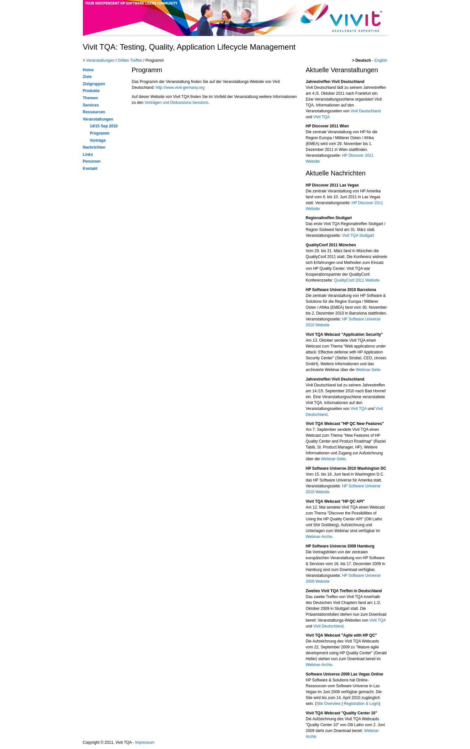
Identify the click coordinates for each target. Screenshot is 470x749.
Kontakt (90, 168)
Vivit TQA (321, 117)
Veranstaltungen (100, 60)
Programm (99, 133)
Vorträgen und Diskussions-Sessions (176, 102)
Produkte (91, 91)
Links (88, 154)
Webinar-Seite (368, 369)
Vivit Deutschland (366, 111)
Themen (90, 98)
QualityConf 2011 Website (356, 280)
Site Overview (328, 703)
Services (91, 105)
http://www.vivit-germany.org (180, 87)
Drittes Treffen (130, 60)
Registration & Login (361, 703)
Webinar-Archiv (319, 536)
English (380, 60)
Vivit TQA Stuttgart (358, 235)
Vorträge (97, 140)
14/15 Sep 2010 (104, 126)
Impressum (144, 742)
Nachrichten (94, 147)
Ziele (87, 76)
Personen (92, 161)
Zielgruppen (94, 84)
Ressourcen (94, 112)
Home (88, 70)
